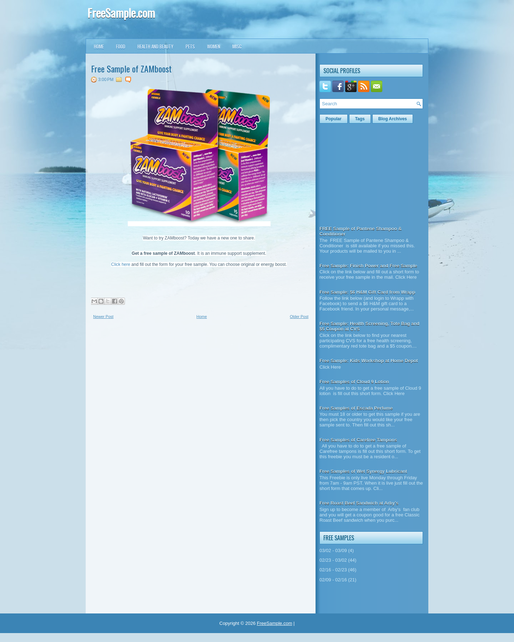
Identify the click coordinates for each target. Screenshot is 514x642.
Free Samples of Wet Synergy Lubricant (363, 471)
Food (120, 46)
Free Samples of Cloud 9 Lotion (354, 381)
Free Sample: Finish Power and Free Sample (368, 265)
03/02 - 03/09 (333, 550)
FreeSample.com (121, 12)
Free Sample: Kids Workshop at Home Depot (368, 360)
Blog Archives (392, 118)
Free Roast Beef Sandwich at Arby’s (359, 503)
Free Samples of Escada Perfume (356, 408)
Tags (360, 118)
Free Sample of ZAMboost (131, 68)
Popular (334, 118)
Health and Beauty (155, 46)
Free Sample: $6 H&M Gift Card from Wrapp (367, 292)
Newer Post (103, 316)
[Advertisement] (144, 376)
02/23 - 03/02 (333, 560)
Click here (120, 264)
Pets (190, 46)
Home (99, 46)
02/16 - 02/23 (333, 569)
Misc (237, 46)
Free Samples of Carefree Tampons (358, 440)
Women (213, 46)
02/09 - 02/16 (333, 579)
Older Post (299, 316)
